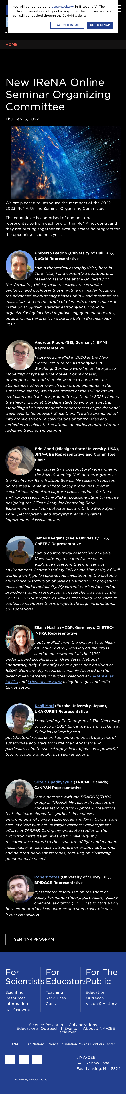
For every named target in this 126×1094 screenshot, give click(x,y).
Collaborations (83, 1025)
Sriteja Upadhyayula (53, 782)
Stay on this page (67, 25)
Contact (53, 1003)
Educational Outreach (38, 1028)
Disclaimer (66, 1032)
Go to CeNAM (100, 25)
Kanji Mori (44, 706)
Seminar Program (34, 939)
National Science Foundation (55, 1044)
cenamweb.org (63, 6)
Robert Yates (46, 877)
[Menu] (116, 8)
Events (70, 1028)
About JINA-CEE (99, 1028)
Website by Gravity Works (26, 1079)
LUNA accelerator (45, 682)
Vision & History (101, 1003)
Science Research (46, 1025)
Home (11, 44)
